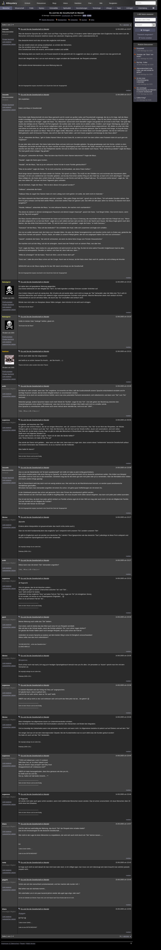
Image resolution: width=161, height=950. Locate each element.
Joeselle (5, 29)
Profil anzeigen (7, 302)
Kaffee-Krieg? (145, 99)
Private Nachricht (8, 39)
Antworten (74, 20)
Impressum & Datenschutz (10, 943)
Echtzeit (27, 3)
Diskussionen (41, 3)
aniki (4, 386)
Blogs (54, 3)
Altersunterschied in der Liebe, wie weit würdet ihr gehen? (145, 71)
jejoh (4, 617)
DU (72, 15)
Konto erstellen (146, 38)
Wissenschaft (19, 8)
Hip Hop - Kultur (145, 64)
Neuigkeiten (113, 3)
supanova (6, 420)
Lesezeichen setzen (9, 44)
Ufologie (109, 8)
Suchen (84, 20)
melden (128, 90)
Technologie (97, 8)
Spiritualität (67, 8)
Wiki (100, 3)
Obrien (4, 517)
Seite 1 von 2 (8, 25)
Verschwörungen (81, 8)
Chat (90, 3)
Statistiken (77, 3)
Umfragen (129, 8)
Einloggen (146, 30)
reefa (4, 862)
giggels (5, 880)
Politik (31, 8)
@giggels (21, 913)
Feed (84, 15)
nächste (126, 25)
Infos (92, 20)
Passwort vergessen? (145, 34)
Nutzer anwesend (145, 14)
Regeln (22, 943)
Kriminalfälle (54, 8)
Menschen (6, 8)
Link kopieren (6, 42)
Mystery (41, 8)
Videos (65, 3)
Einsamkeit (145, 50)
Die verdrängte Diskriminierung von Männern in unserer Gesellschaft (145, 91)
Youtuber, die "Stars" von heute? (145, 57)
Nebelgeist (6, 282)
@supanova (22, 660)
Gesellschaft (66, 15)
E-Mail (89, 15)
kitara (4, 824)
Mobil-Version (30, 943)
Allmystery (11, 3)
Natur (119, 8)
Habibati (5, 351)
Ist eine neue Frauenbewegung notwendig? (145, 81)
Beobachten (62, 20)
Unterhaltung (142, 8)
